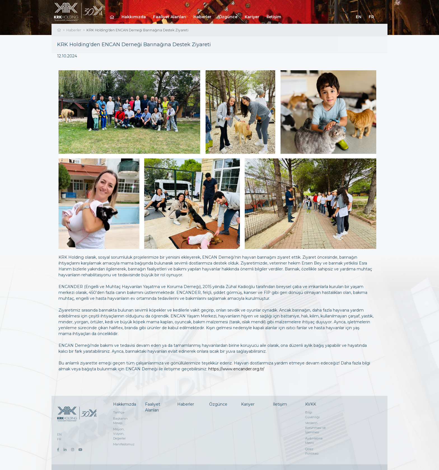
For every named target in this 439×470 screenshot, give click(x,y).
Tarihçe (118, 412)
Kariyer (252, 16)
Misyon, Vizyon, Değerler (119, 433)
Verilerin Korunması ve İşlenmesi (315, 427)
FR (371, 16)
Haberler (202, 16)
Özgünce (228, 16)
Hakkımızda (134, 16)
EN (358, 16)
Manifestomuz (123, 444)
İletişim (274, 16)
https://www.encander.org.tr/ (236, 368)
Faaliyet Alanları (169, 16)
